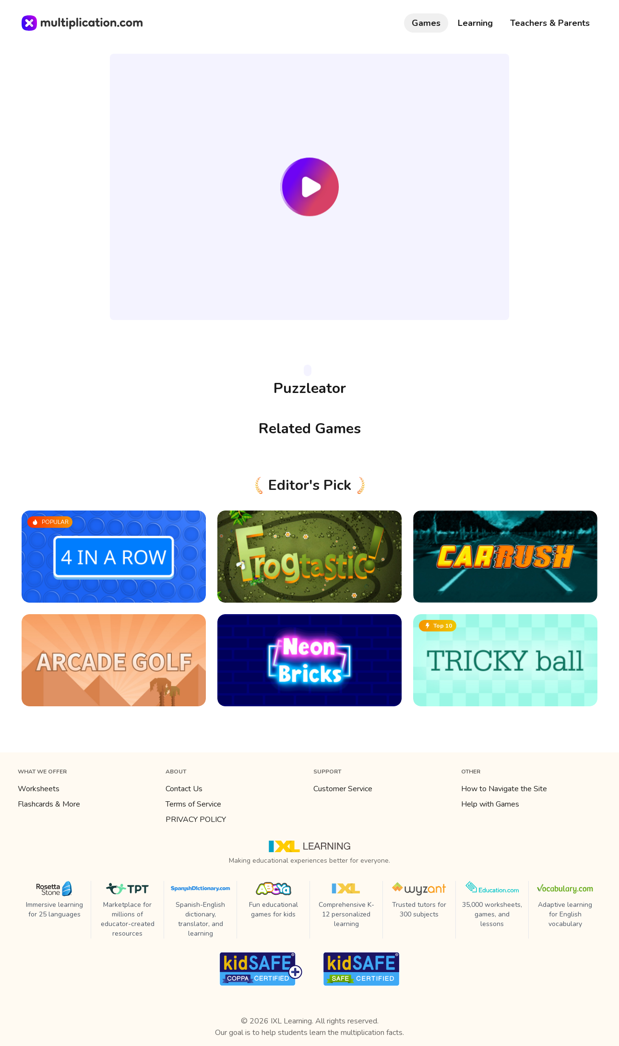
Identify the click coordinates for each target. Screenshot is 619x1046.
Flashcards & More (49, 804)
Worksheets (39, 789)
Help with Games (490, 804)
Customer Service (342, 789)
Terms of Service (193, 804)
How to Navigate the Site (504, 789)
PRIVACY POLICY (196, 819)
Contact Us (184, 789)
